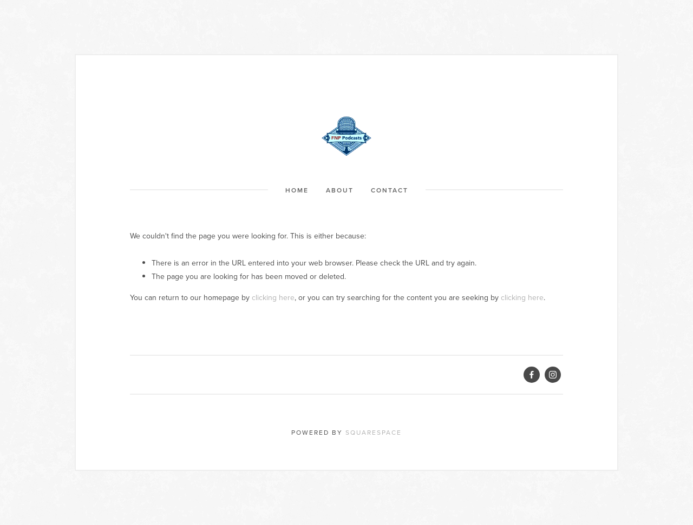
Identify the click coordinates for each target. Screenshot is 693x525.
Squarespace (373, 432)
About (340, 190)
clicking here (273, 297)
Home (297, 190)
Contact (389, 190)
